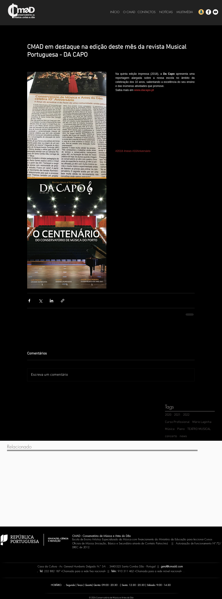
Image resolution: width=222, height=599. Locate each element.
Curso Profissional (177, 422)
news (183, 436)
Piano (181, 429)
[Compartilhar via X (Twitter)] (40, 300)
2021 (177, 415)
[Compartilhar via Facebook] (29, 300)
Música (169, 429)
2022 (186, 415)
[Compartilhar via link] (62, 300)
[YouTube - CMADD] (215, 12)
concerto (171, 436)
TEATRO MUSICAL (199, 429)
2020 (168, 415)
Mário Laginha (201, 422)
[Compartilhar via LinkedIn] (51, 300)
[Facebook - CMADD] (208, 12)
